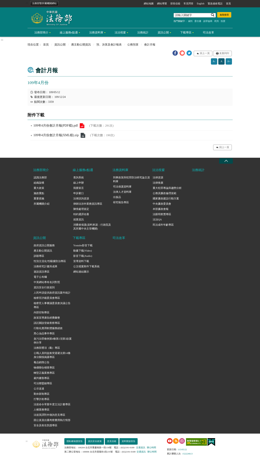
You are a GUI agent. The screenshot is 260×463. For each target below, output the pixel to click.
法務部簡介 (41, 32)
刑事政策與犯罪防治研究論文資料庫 (131, 179)
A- (214, 61)
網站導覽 (162, 3)
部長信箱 (175, 3)
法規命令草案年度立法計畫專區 (52, 404)
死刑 (216, 21)
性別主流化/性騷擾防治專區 (50, 261)
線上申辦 (78, 182)
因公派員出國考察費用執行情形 (52, 420)
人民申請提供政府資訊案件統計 (52, 292)
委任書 (197, 21)
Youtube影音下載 (83, 245)
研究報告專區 (121, 202)
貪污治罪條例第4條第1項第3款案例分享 (53, 340)
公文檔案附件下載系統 (86, 266)
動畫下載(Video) (82, 250)
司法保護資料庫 (122, 186)
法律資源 (158, 177)
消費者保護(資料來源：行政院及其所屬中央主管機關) (92, 226)
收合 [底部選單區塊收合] (226, 161)
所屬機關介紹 (41, 203)
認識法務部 (40, 177)
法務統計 (142, 32)
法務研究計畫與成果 (45, 266)
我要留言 (78, 188)
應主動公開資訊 (81, 44)
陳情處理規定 (81, 209)
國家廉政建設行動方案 (166, 198)
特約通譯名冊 (81, 214)
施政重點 (39, 193)
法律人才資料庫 (122, 191)
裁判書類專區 (41, 378)
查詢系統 (78, 177)
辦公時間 (151, 447)
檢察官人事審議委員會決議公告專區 (52, 305)
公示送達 (39, 388)
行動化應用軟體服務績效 (48, 328)
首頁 (228, 3)
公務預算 (133, 44)
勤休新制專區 (41, 393)
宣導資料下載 (81, 261)
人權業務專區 (41, 409)
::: (27, 2)
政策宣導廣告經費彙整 (47, 317)
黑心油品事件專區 (44, 333)
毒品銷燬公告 (41, 362)
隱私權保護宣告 (75, 441)
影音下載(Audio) (82, 256)
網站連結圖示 (81, 271)
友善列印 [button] (224, 53)
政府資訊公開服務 (44, 245)
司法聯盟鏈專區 (43, 383)
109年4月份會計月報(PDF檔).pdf (82, 126)
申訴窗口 (78, 193)
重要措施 (39, 198)
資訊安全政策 (95, 441)
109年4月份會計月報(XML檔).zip (83, 135)
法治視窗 (120, 32)
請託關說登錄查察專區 (47, 323)
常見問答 (188, 3)
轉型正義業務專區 (44, 372)
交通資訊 (140, 447)
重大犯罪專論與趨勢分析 (167, 188)
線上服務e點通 (69, 32)
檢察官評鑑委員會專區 (47, 298)
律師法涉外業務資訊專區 (87, 203)
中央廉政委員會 (162, 203)
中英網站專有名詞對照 (47, 282)
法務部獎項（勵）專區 (47, 347)
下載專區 (185, 32)
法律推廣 (158, 182)
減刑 (190, 21)
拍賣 (223, 21)
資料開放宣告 (128, 441)
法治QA (157, 219)
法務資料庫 (96, 32)
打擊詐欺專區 (41, 399)
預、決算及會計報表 (109, 44)
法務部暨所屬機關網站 (44, 3)
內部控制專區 (41, 312)
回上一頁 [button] (205, 53)
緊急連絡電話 (215, 3)
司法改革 (208, 32)
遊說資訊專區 (41, 271)
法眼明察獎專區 (162, 214)
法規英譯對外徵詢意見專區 (49, 414)
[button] (175, 53)
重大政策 (39, 188)
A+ (228, 61)
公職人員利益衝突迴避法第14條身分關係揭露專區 (52, 355)
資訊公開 (163, 32)
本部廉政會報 (160, 209)
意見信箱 (111, 441)
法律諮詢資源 (81, 198)
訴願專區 (39, 256)
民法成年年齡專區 (163, 224)
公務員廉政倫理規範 (164, 193)
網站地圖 (149, 3)
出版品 (117, 197)
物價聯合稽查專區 (44, 367)
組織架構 (39, 182)
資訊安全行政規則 (44, 287)
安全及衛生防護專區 (45, 425)
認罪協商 (207, 21)
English (200, 3)
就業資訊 (78, 219)
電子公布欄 (40, 277)
